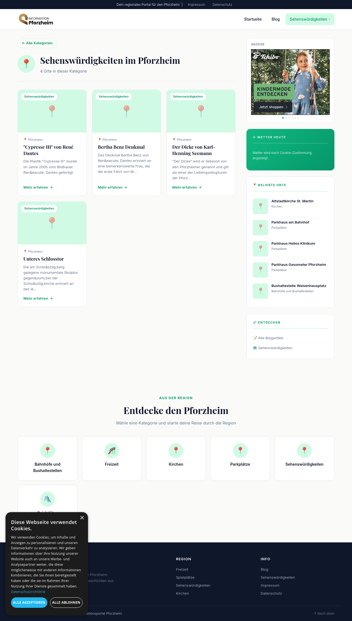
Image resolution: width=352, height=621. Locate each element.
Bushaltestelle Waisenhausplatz (298, 285)
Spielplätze (185, 577)
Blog (276, 19)
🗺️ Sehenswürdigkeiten (272, 348)
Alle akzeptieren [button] (29, 602)
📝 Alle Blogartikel (268, 338)
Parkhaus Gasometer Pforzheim (298, 264)
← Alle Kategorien (37, 43)
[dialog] (47, 564)
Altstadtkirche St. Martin (292, 201)
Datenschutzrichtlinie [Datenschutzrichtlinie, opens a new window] (28, 591)
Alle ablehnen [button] (66, 602)
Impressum (196, 4)
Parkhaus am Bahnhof (290, 222)
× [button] (82, 518)
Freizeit (182, 569)
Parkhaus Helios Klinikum (293, 243)
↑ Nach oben (324, 613)
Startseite (253, 19)
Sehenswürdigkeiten (310, 19)
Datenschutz (222, 4)
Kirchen (182, 593)
